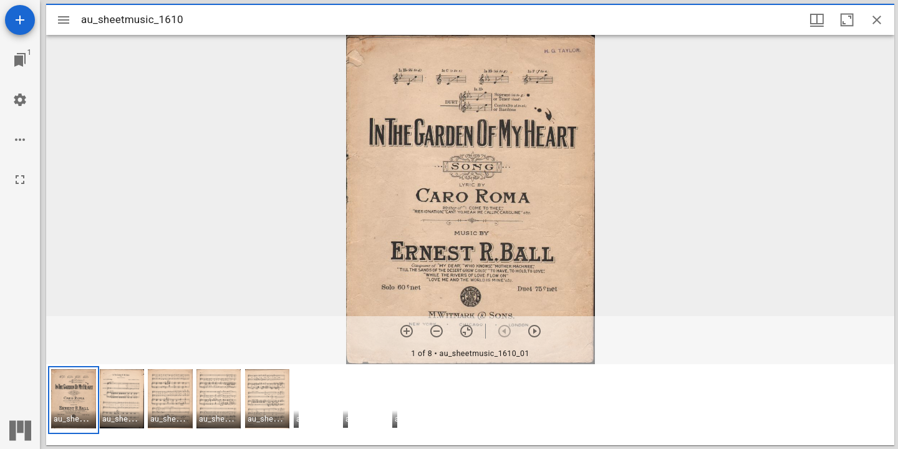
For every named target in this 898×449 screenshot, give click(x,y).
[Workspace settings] (20, 100)
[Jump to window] (20, 60)
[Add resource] (20, 20)
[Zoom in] (407, 331)
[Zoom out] (436, 331)
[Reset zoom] (466, 331)
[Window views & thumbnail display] (817, 20)
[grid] (470, 404)
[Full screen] (20, 180)
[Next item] (534, 331)
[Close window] (877, 20)
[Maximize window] (847, 20)
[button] (73, 400)
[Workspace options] (20, 140)
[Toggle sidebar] (64, 20)
